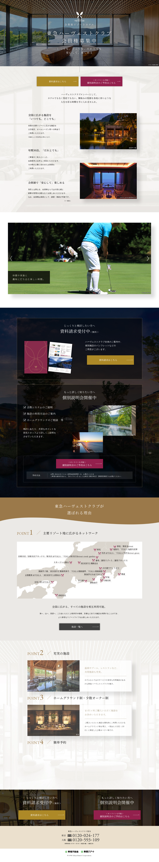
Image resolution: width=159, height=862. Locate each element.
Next (147, 258)
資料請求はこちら (57, 81)
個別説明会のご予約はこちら (101, 81)
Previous (11, 258)
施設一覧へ (77, 626)
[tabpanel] (79, 258)
